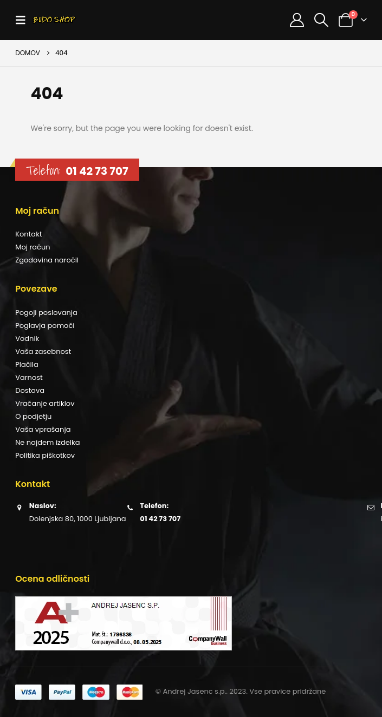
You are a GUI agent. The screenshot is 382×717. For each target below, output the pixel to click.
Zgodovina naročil (47, 260)
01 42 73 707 (97, 171)
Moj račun (32, 247)
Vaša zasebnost (43, 351)
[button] (24, 20)
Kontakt (28, 234)
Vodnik (27, 338)
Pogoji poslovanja (46, 312)
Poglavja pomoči (44, 325)
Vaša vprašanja (42, 429)
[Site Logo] (54, 20)
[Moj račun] (296, 20)
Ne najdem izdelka (47, 442)
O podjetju (33, 416)
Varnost (29, 377)
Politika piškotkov (45, 455)
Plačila (26, 364)
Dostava (29, 390)
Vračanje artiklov (44, 403)
